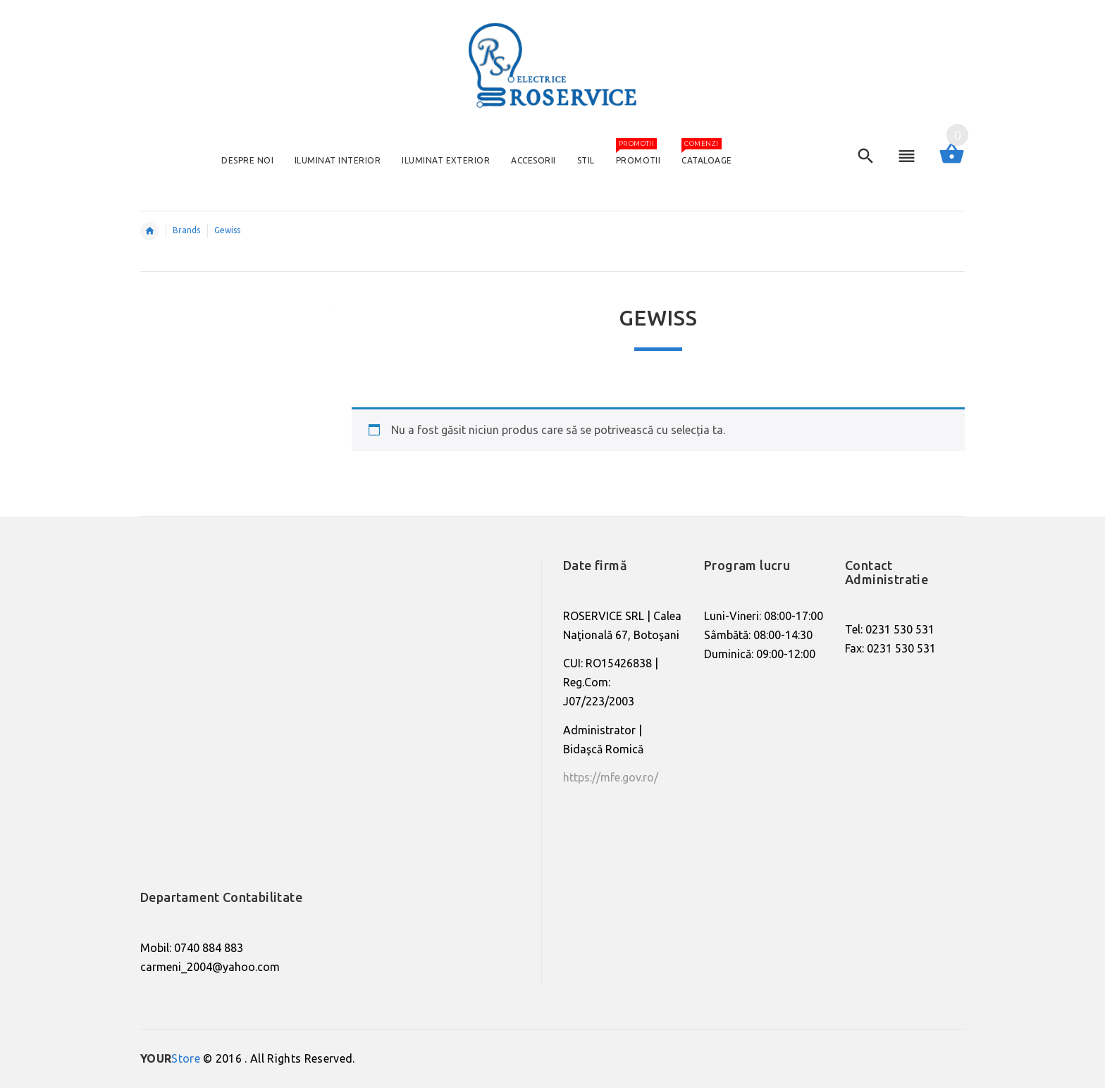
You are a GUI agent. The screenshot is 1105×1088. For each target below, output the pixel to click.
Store (170, 1058)
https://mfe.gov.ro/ (610, 777)
